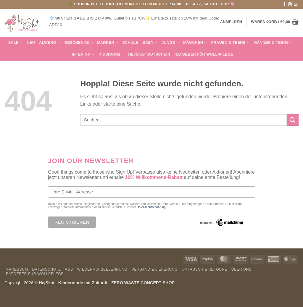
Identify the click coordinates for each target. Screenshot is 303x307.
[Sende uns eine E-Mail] (295, 4)
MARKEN (107, 43)
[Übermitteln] (293, 120)
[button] (275, 21)
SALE (15, 43)
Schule (130, 42)
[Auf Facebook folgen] (284, 4)
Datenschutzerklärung (151, 207)
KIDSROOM (111, 54)
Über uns (241, 269)
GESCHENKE (78, 43)
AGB (69, 269)
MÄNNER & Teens (273, 43)
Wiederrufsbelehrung (102, 269)
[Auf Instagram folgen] (290, 4)
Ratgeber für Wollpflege (203, 54)
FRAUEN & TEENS (230, 43)
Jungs (170, 43)
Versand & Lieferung (154, 269)
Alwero (49, 43)
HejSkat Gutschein (149, 54)
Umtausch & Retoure (204, 269)
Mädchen (195, 43)
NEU (31, 42)
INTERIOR (83, 54)
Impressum (16, 269)
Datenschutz (46, 269)
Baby (149, 43)
